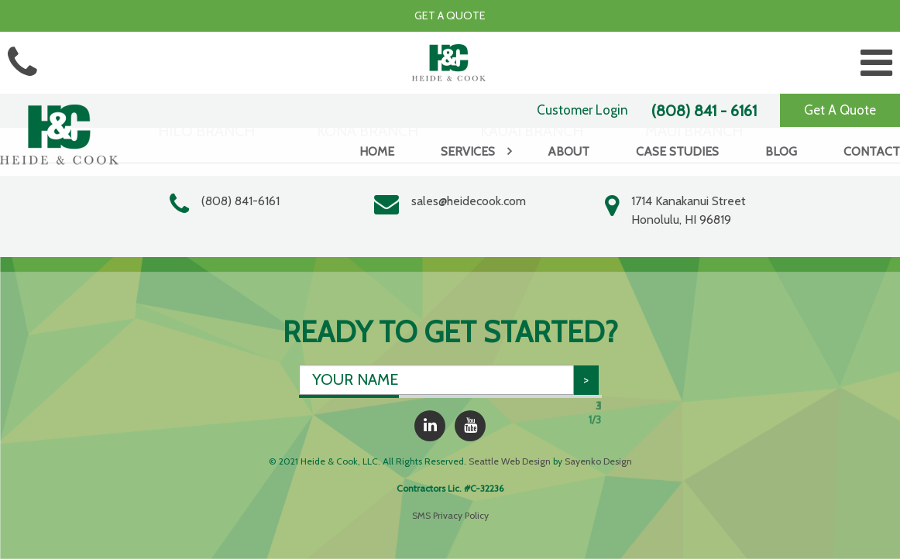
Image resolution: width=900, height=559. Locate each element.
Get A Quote (840, 110)
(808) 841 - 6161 (704, 110)
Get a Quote (450, 15)
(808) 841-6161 (240, 201)
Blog (781, 151)
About (568, 151)
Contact (871, 151)
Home (376, 151)
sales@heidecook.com (468, 201)
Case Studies (677, 151)
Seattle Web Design (510, 461)
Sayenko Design (598, 461)
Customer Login (582, 110)
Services (468, 151)
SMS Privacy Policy (450, 515)
